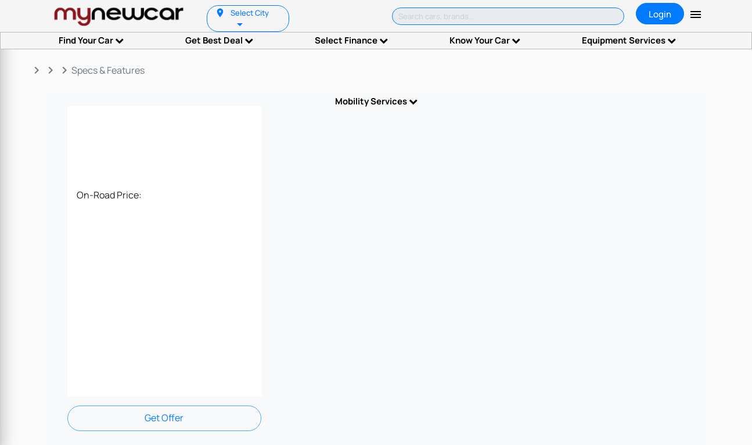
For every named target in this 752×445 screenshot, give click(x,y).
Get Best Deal (219, 40)
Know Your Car (484, 40)
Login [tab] (660, 14)
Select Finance (351, 40)
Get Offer (164, 417)
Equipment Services (629, 40)
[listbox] (241, 23)
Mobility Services (376, 101)
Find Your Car (91, 40)
